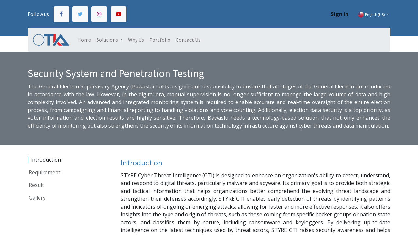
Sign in (339, 14)
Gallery (37, 197)
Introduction (45, 159)
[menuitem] (84, 39)
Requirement (44, 172)
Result (36, 185)
